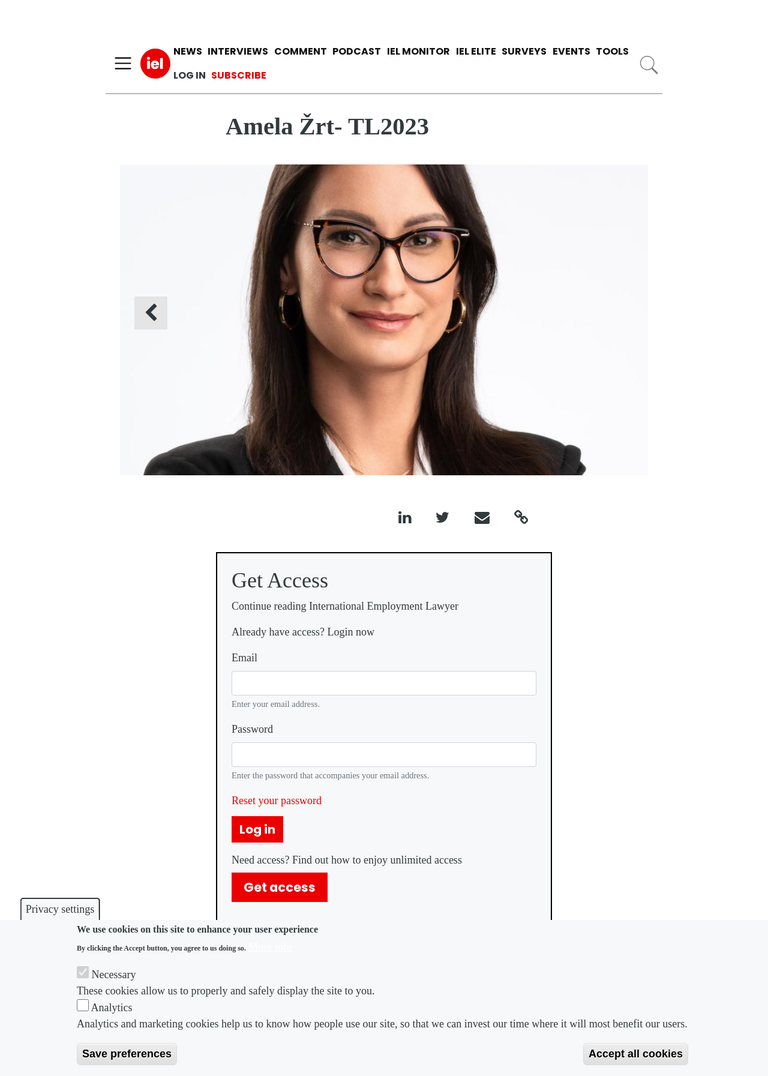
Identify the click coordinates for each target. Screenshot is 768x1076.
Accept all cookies (636, 1054)
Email (244, 658)
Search (648, 65)
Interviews (238, 51)
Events (571, 51)
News (187, 51)
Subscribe (238, 75)
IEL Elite (476, 51)
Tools (612, 51)
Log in (189, 75)
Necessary (114, 975)
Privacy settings (60, 909)
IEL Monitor (418, 51)
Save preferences (127, 1054)
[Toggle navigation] (123, 64)
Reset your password (277, 801)
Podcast (356, 51)
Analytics (112, 1008)
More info (270, 947)
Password (252, 729)
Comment (300, 51)
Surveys (524, 51)
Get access (280, 887)
